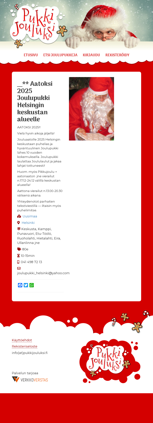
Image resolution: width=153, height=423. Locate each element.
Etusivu (31, 55)
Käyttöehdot (22, 340)
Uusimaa (30, 216)
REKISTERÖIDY (117, 55)
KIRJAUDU (91, 55)
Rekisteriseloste (24, 346)
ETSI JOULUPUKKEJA (60, 55)
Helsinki (28, 223)
